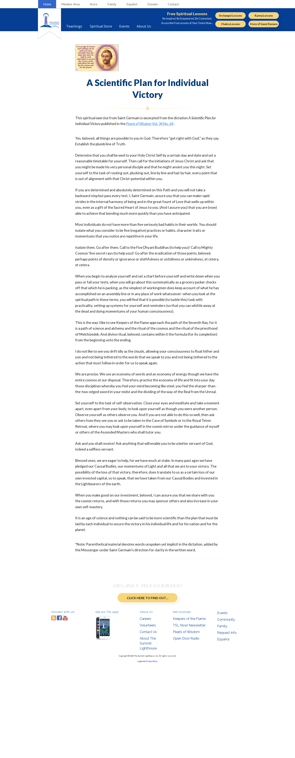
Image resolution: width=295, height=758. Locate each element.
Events (222, 706)
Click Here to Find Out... (147, 646)
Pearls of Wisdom (186, 724)
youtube (65, 710)
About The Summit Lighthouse (148, 736)
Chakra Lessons (230, 24)
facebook (59, 710)
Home (47, 4)
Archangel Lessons (230, 15)
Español (131, 4)
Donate (152, 4)
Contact (173, 4)
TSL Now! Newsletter (189, 718)
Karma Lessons (264, 15)
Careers (145, 711)
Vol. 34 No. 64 (150, 124)
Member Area (70, 4)
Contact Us (148, 724)
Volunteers (148, 718)
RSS (53, 710)
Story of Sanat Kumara (263, 24)
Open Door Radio (186, 731)
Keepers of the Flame (189, 711)
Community (226, 712)
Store (93, 4)
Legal (139, 754)
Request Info (227, 725)
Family (111, 4)
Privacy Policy (152, 754)
